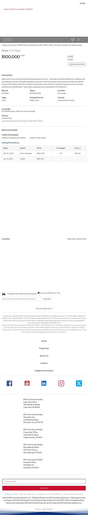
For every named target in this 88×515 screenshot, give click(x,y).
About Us (44, 355)
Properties (44, 348)
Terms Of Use (11, 494)
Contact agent (7, 40)
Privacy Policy (27, 494)
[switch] (73, 40)
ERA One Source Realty (33, 399)
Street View (81, 239)
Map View (71, 239)
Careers (44, 363)
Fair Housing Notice (73, 494)
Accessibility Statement (49, 494)
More (82, 3)
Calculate (47, 299)
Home (44, 341)
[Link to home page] (3, 3)
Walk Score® (48, 309)
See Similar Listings (77, 64)
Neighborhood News (44, 370)
